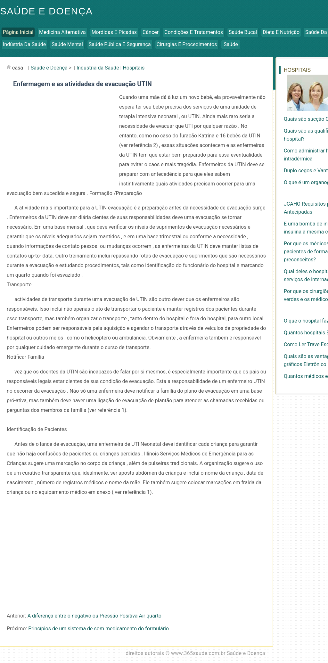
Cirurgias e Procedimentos (187, 44)
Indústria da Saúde (24, 44)
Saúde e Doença (49, 68)
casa (17, 68)
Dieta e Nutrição (281, 32)
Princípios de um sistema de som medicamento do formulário (98, 629)
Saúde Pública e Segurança (120, 44)
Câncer (151, 32)
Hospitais (133, 68)
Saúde (231, 44)
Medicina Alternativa (62, 32)
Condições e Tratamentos (193, 32)
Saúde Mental (67, 44)
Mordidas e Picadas (114, 32)
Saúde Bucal (243, 32)
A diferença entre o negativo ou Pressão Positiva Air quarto (94, 616)
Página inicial (18, 32)
